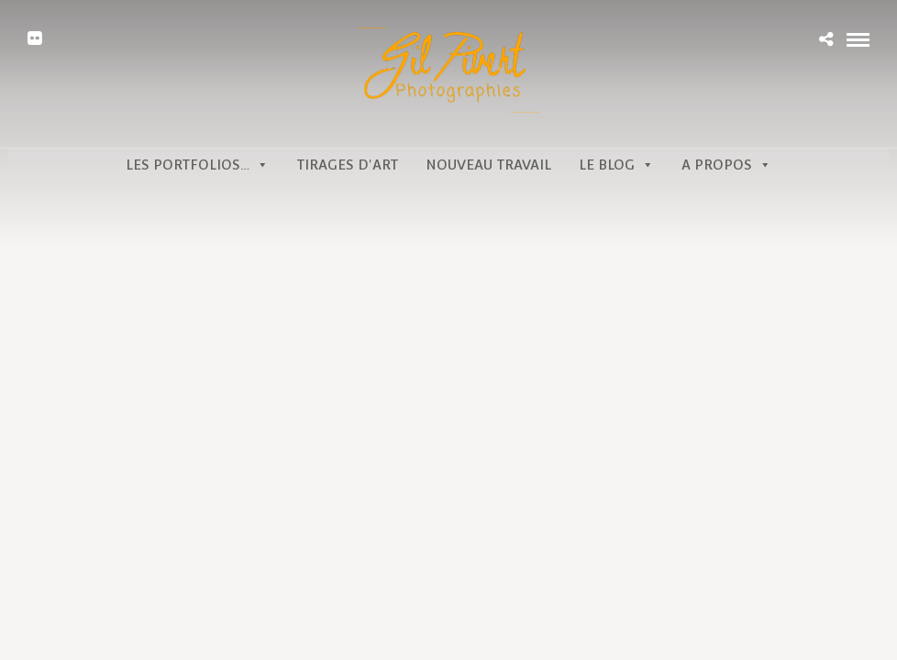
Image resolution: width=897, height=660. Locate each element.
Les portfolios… (197, 164)
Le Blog (616, 164)
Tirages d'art (347, 164)
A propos (726, 164)
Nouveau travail (488, 164)
